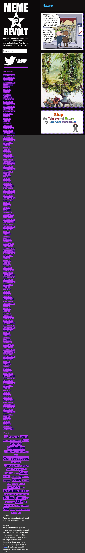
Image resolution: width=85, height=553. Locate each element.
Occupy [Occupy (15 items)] (15, 484)
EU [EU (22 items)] (25, 469)
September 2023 (9, 111)
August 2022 (8, 143)
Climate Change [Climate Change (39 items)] (14, 451)
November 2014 (9, 352)
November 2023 (9, 107)
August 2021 (8, 172)
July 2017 (6, 287)
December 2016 (9, 304)
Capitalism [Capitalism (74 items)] (16, 448)
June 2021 (7, 176)
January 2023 (8, 131)
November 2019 (9, 222)
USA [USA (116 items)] (19, 501)
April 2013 (7, 395)
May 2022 (6, 150)
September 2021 (9, 169)
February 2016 (8, 318)
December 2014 (9, 350)
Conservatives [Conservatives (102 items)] (16, 458)
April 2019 (7, 239)
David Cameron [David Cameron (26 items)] (14, 469)
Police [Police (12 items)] (22, 487)
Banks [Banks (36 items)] (24, 436)
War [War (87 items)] (6, 509)
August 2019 (8, 229)
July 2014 (6, 362)
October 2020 (8, 196)
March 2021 (7, 184)
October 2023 (8, 109)
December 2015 (9, 323)
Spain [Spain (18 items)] (13, 494)
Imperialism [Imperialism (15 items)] (24, 477)
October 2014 (8, 354)
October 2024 (8, 80)
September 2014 (9, 357)
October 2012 (8, 410)
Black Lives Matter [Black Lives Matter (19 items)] (12, 441)
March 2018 (7, 268)
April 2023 (7, 123)
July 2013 (6, 388)
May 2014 (6, 366)
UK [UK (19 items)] (27, 498)
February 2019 (8, 244)
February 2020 (8, 215)
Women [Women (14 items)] (14, 513)
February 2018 (8, 270)
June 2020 (7, 205)
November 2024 (9, 78)
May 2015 (6, 338)
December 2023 (9, 104)
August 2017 (8, 285)
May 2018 (6, 263)
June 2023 (7, 119)
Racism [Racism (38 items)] (8, 490)
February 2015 (8, 345)
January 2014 (8, 374)
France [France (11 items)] (16, 473)
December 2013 (9, 376)
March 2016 (7, 316)
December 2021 (9, 162)
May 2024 (6, 92)
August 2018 (8, 256)
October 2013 (8, 381)
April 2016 (7, 313)
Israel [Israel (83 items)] (16, 480)
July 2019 (6, 232)
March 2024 (7, 97)
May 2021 (6, 179)
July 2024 (6, 87)
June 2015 (7, 335)
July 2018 (6, 258)
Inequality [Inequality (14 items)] (7, 480)
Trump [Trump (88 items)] (20, 498)
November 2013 (9, 378)
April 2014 (7, 369)
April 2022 (7, 152)
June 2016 (7, 309)
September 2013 (9, 383)
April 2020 (7, 210)
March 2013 (7, 398)
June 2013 (7, 390)
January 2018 (8, 273)
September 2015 (9, 328)
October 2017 (8, 280)
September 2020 (9, 198)
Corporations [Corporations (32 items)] (12, 465)
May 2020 (6, 208)
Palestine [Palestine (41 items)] (13, 487)
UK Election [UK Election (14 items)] (10, 502)
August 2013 (8, 386)
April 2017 (7, 294)
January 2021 (8, 188)
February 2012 (8, 429)
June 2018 (7, 261)
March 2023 (7, 126)
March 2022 (7, 155)
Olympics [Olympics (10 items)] (22, 484)
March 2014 (7, 371)
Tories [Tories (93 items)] (8, 498)
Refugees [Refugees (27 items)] (18, 491)
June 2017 (7, 289)
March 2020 (7, 212)
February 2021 (8, 186)
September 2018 (9, 253)
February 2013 (8, 400)
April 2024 (7, 95)
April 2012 (7, 424)
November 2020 (9, 193)
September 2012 (9, 412)
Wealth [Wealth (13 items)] (12, 510)
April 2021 (7, 181)
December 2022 (9, 133)
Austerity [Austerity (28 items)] (14, 437)
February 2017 (8, 299)
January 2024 (8, 102)
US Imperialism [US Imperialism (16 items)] (22, 506)
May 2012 (6, 422)
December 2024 (9, 75)
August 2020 (8, 200)
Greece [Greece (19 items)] (6, 476)
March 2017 (7, 297)
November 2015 (9, 325)
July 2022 (6, 145)
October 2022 (8, 138)
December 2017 (9, 275)
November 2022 (9, 135)
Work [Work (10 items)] (19, 513)
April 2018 (7, 265)
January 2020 (8, 217)
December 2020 (9, 191)
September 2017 (9, 282)
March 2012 (7, 427)
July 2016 (6, 306)
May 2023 (6, 121)
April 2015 (7, 340)
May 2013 (6, 393)
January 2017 (8, 301)
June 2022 (7, 147)
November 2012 (9, 407)
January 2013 (8, 402)
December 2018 (9, 249)
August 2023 (8, 114)
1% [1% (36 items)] (6, 436)
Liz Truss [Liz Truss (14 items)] (25, 480)
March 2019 (7, 241)
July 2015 (6, 333)
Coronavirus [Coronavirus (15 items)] (16, 462)
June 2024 (7, 90)
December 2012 (9, 405)
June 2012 (7, 419)
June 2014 (7, 364)
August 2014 (8, 359)
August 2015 (8, 330)
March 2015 (7, 342)
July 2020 (6, 203)
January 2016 (8, 321)
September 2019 (9, 227)
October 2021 (8, 167)
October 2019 (8, 224)
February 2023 (8, 128)
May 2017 (6, 292)
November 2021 (9, 164)
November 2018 (9, 251)
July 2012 (6, 417)
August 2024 (8, 85)
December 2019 (9, 220)
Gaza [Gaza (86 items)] (23, 473)
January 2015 (8, 347)
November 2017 (9, 277)
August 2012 (8, 414)
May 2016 (6, 311)
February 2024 (8, 99)
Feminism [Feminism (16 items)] (9, 473)
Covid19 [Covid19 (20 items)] (24, 466)
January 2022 (8, 160)
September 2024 (9, 83)
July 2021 (6, 174)
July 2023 (6, 116)
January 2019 (8, 246)
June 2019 (7, 234)
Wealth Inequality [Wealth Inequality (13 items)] (23, 510)
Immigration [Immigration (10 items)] (15, 476)
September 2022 (9, 140)
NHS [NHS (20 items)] (9, 484)
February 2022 (8, 157)
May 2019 (6, 236)
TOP (5, 547)
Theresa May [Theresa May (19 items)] (22, 494)
